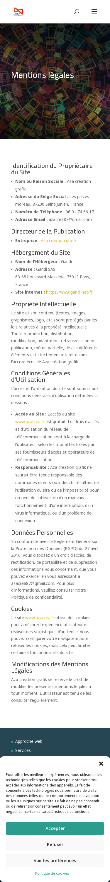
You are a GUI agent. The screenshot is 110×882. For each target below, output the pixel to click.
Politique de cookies (52, 873)
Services (23, 751)
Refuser (55, 845)
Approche (25, 742)
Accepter (55, 829)
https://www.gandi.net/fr (69, 292)
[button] (101, 764)
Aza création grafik (59, 241)
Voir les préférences (55, 861)
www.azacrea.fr (29, 422)
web (39, 742)
